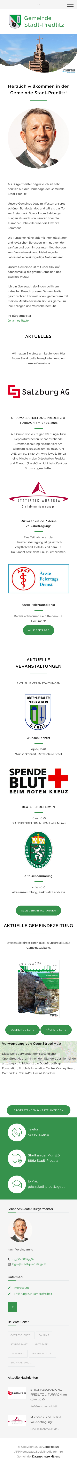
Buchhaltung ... (21, 1362)
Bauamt (44, 1335)
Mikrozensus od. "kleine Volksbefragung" (45, 1419)
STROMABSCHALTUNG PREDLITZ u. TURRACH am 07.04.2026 (48, 1394)
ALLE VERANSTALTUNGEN (38, 910)
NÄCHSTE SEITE (56, 1029)
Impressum (21, 1287)
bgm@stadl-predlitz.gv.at (29, 1264)
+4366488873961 (23, 1259)
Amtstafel (41, 1344)
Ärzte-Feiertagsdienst (38, 604)
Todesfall (17, 1353)
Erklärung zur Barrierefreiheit (33, 1293)
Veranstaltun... (42, 1353)
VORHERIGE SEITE (22, 1029)
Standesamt (19, 1344)
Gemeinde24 (51, 1446)
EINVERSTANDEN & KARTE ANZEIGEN (38, 1110)
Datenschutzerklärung (46, 1456)
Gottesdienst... (21, 1335)
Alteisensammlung (38, 876)
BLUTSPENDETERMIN (38, 806)
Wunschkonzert (38, 737)
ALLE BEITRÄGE (38, 630)
